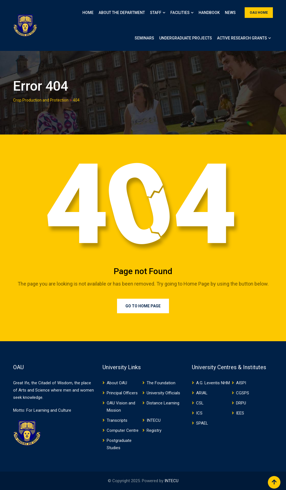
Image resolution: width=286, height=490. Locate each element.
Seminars (144, 38)
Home (88, 12)
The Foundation (161, 382)
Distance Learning (163, 403)
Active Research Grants (242, 38)
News (230, 12)
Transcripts (117, 420)
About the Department (122, 12)
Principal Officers (122, 392)
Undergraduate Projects (185, 38)
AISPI (241, 382)
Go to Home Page (143, 306)
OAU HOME (259, 13)
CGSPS (242, 392)
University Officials (163, 392)
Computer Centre (123, 430)
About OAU (117, 382)
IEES (240, 413)
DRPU (241, 403)
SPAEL (202, 423)
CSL (200, 403)
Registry (154, 430)
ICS (199, 413)
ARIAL (202, 392)
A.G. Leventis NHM (213, 382)
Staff (155, 12)
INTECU (154, 420)
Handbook (209, 12)
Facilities (180, 12)
